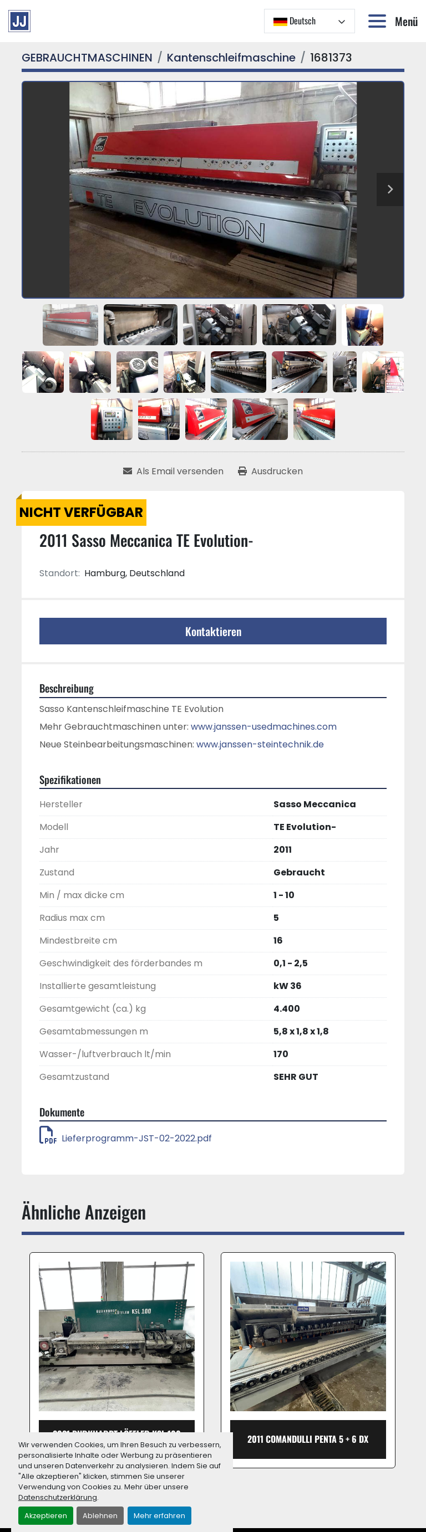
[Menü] (379, 21)
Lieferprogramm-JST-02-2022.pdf (125, 1138)
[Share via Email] (173, 471)
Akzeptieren (45, 1515)
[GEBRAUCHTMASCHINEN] (87, 57)
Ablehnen (100, 1515)
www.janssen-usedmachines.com (264, 726)
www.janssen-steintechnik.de (260, 744)
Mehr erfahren (159, 1515)
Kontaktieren (213, 631)
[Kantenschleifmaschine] (231, 57)
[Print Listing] (270, 471)
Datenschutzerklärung (57, 1497)
